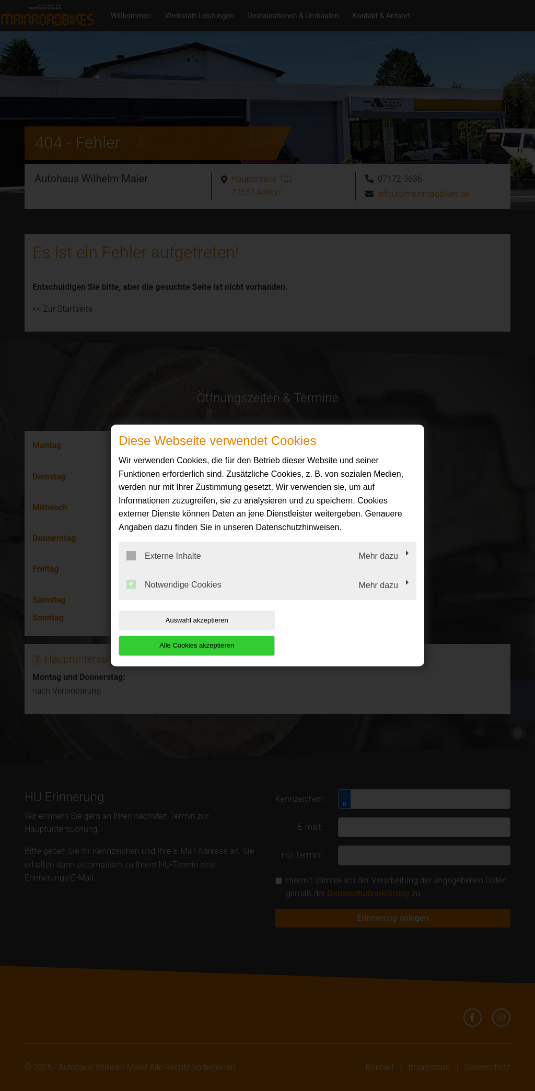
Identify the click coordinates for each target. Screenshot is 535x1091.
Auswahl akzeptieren (185, 633)
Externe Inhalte (163, 568)
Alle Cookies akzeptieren (349, 633)
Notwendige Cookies (174, 597)
